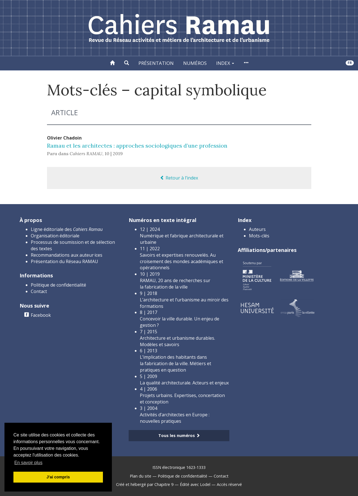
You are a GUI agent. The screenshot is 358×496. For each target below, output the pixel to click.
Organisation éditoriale (55, 236)
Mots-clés (259, 236)
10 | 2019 (114, 153)
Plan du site (140, 476)
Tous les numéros (179, 435)
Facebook (41, 315)
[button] (126, 63)
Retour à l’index (179, 178)
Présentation (156, 63)
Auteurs (257, 229)
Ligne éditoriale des (67, 229)
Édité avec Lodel (195, 484)
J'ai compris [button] (58, 477)
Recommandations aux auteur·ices (66, 255)
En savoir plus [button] (28, 462)
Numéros (195, 63)
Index (225, 63)
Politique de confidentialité (58, 285)
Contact (39, 291)
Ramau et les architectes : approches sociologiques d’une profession (137, 145)
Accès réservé (229, 484)
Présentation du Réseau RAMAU (64, 261)
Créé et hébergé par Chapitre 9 (144, 484)
